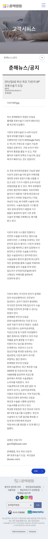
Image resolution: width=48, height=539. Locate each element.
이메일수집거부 (24, 493)
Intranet (32, 531)
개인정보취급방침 (33, 487)
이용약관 (11, 490)
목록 (36, 471)
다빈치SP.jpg (13, 103)
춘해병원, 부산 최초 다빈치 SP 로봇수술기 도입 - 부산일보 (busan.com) (21, 455)
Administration (19, 531)
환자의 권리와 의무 (13, 487)
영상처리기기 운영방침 (30, 490)
